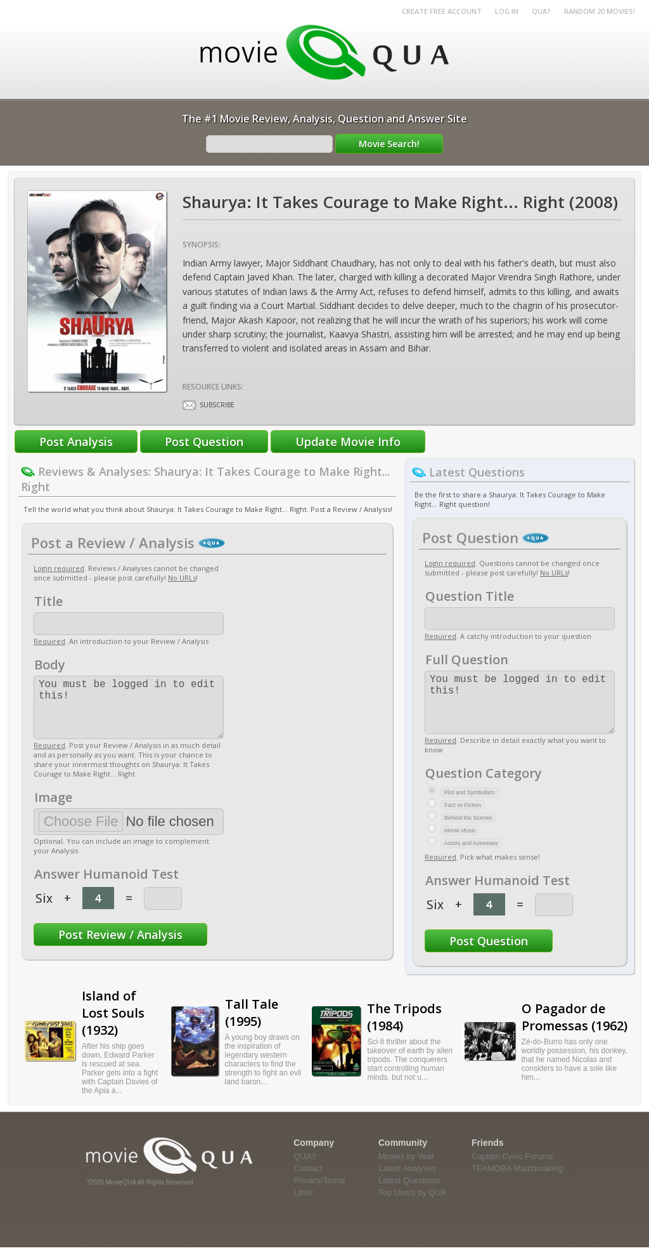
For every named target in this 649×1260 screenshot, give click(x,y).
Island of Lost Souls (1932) (113, 1025)
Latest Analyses (407, 1181)
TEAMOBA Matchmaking (517, 1181)
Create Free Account (442, 11)
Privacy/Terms (319, 1193)
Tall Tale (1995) (251, 1025)
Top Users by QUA (412, 1205)
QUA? (541, 11)
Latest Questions (409, 1193)
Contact (307, 1181)
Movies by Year (406, 1169)
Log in (506, 11)
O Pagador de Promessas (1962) (574, 1030)
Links (302, 1205)
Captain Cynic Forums (512, 1169)
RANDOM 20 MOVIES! (599, 11)
